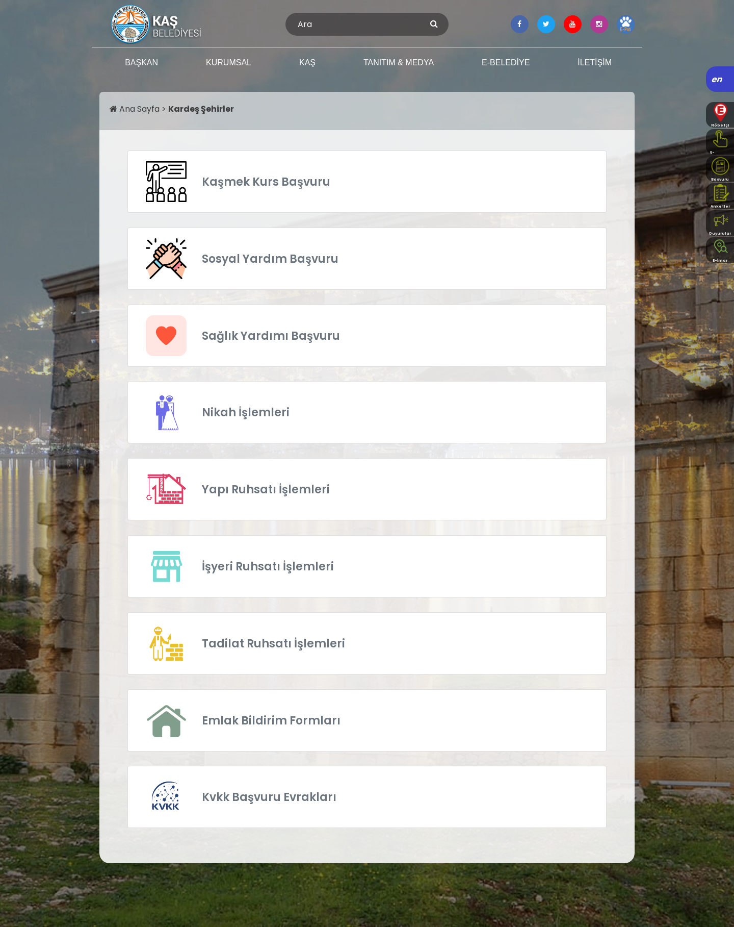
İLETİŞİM (595, 62)
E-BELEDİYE (506, 62)
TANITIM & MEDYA (398, 62)
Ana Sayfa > (139, 109)
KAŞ (307, 62)
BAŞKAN (141, 62)
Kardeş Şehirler (201, 109)
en (717, 79)
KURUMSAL (228, 62)
